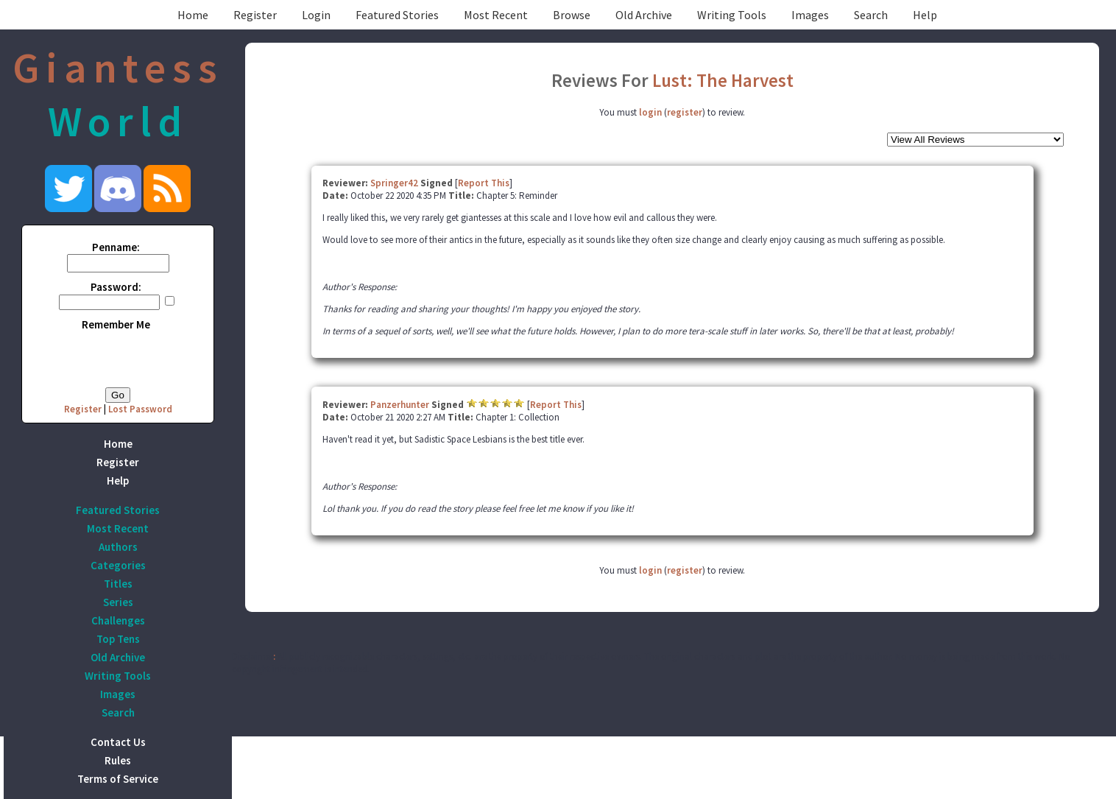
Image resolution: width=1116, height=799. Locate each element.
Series (118, 602)
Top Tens (118, 639)
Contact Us (118, 742)
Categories (118, 565)
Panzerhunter (399, 404)
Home (192, 14)
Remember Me (116, 324)
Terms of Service (117, 779)
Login (316, 14)
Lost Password (140, 409)
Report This (483, 183)
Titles (118, 584)
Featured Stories (397, 14)
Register (255, 14)
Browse (571, 14)
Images (810, 14)
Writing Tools (731, 14)
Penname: (116, 247)
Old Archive (643, 14)
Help (925, 14)
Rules (118, 760)
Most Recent (496, 14)
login (650, 112)
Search (871, 14)
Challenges (118, 620)
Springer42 (394, 183)
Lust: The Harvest (723, 80)
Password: (116, 287)
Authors (118, 547)
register (684, 112)
